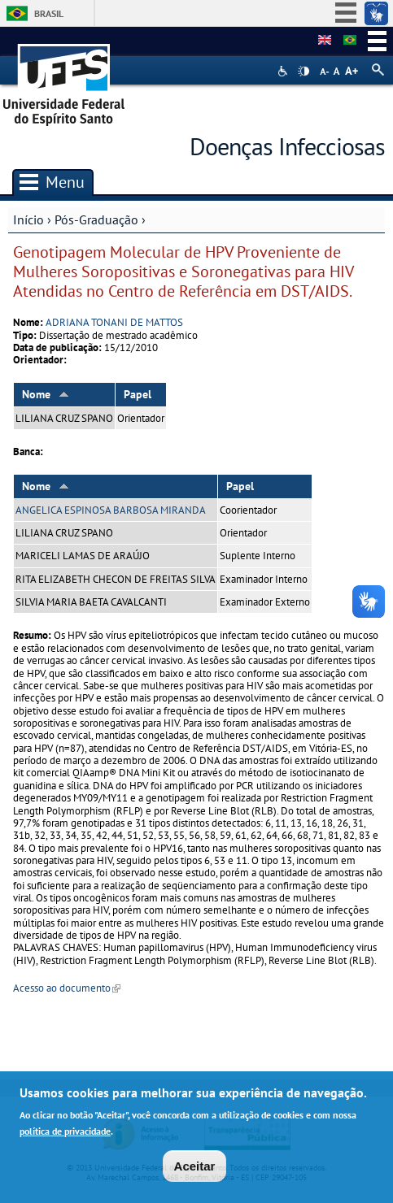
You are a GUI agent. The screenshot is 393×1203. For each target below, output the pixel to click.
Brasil (48, 13)
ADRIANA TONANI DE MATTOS (114, 322)
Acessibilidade (284, 71)
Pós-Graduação (96, 219)
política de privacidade (65, 1134)
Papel (137, 394)
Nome (45, 394)
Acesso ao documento (66, 988)
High (303, 71)
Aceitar (195, 1170)
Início (28, 219)
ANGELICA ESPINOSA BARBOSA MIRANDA (110, 510)
